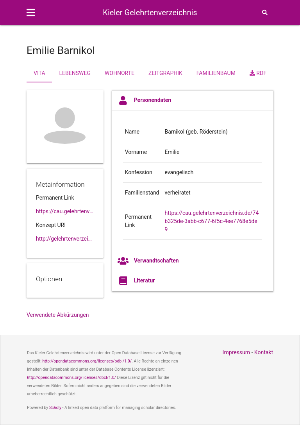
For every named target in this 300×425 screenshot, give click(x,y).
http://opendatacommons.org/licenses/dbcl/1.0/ (71, 377)
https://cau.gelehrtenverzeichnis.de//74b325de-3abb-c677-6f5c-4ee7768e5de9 (65, 211)
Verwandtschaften (148, 261)
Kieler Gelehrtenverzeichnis (150, 12)
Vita (39, 73)
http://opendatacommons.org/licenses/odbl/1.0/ (87, 361)
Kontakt (263, 352)
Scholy (55, 407)
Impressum (236, 352)
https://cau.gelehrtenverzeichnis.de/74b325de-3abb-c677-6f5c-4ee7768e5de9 (212, 221)
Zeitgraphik (165, 73)
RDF (258, 73)
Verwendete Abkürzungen (58, 315)
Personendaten (144, 100)
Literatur (136, 281)
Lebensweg (75, 73)
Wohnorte (119, 73)
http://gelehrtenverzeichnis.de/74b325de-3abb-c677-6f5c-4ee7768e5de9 (65, 239)
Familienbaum (216, 73)
